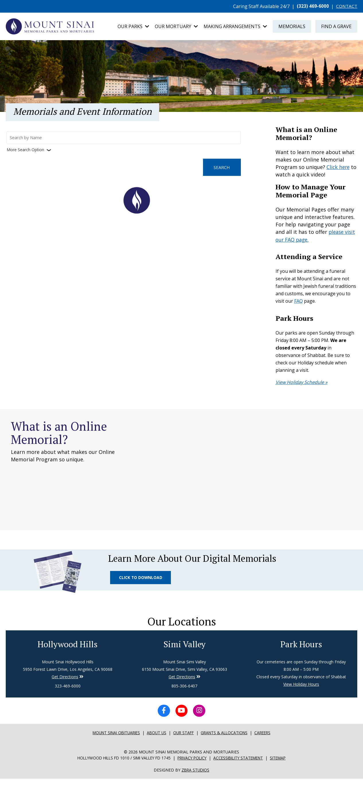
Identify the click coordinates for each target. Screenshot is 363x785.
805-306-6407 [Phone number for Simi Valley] (184, 691)
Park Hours (301, 649)
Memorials (291, 27)
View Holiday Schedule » (301, 383)
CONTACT (346, 6)
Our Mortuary (176, 27)
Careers (267, 739)
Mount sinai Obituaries (113, 739)
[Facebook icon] (162, 716)
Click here (339, 168)
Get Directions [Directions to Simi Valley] (65, 682)
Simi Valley (184, 649)
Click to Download (141, 580)
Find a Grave (336, 27)
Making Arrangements (235, 27)
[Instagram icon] (200, 716)
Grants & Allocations (226, 739)
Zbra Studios (195, 776)
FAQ (298, 302)
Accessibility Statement (241, 764)
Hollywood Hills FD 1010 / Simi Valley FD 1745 (120, 764)
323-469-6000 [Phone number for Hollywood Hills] (68, 691)
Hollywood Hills (68, 649)
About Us (156, 739)
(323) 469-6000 (312, 6)
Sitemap (283, 764)
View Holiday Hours (301, 689)
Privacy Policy (192, 764)
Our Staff (184, 739)
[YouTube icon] (181, 716)
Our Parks (133, 27)
